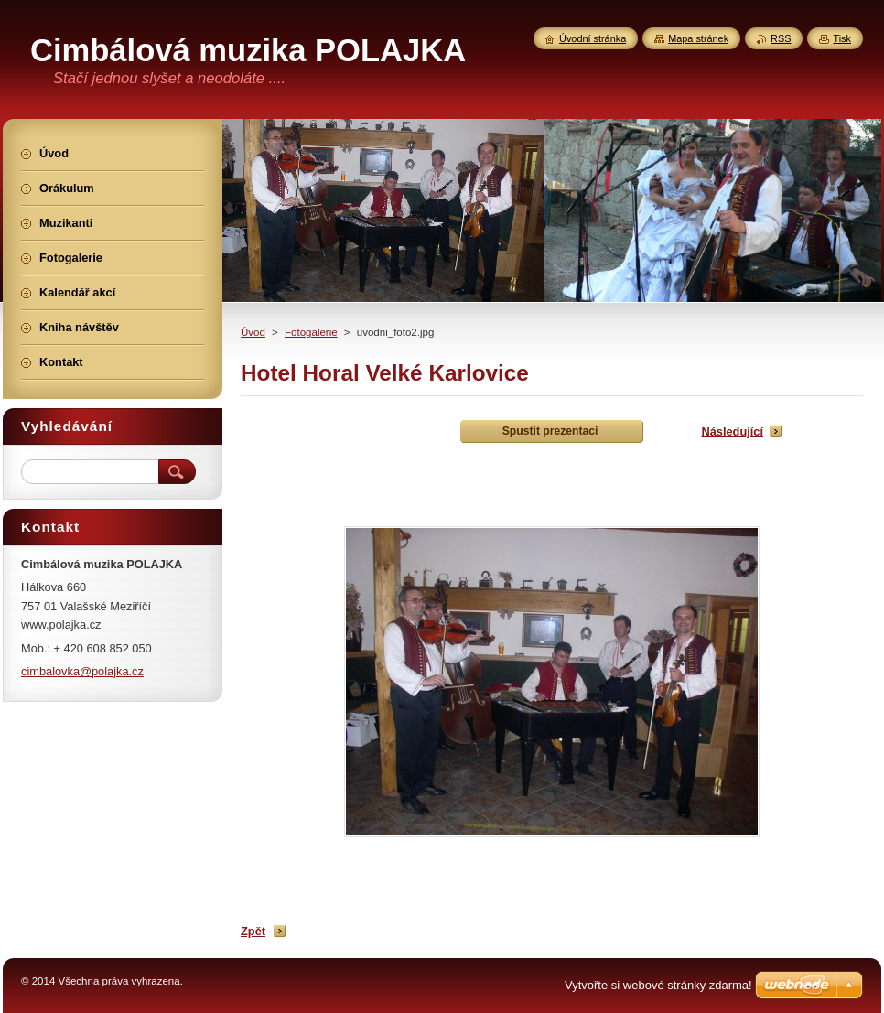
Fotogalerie (311, 332)
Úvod (253, 332)
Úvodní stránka (592, 38)
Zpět (253, 931)
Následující (732, 431)
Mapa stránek (698, 38)
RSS (781, 38)
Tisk (842, 38)
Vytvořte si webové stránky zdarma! (658, 985)
